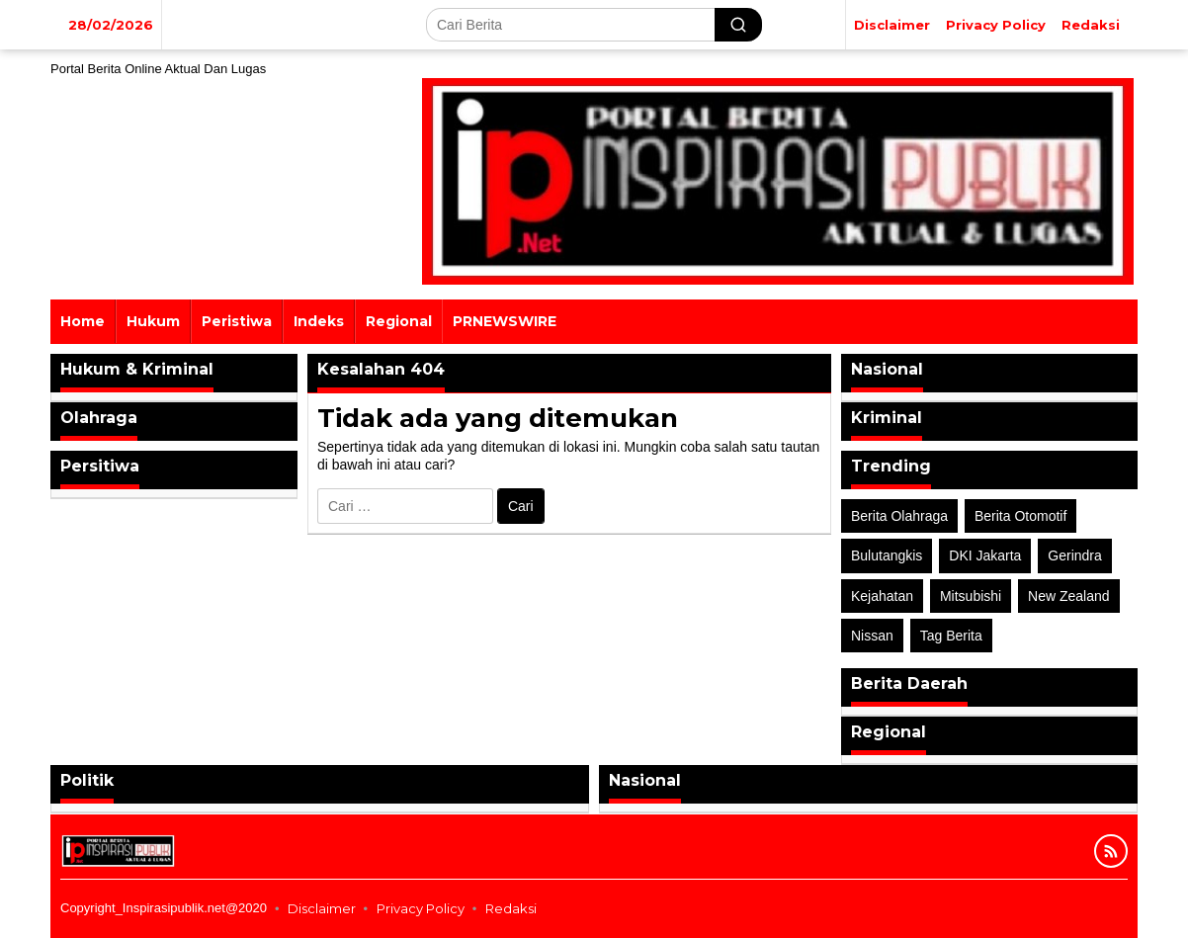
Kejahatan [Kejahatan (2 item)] (882, 596)
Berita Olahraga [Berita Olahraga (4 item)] (899, 516)
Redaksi (511, 908)
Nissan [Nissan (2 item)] (872, 635)
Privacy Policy (421, 908)
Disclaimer (322, 908)
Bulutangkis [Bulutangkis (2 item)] (886, 555)
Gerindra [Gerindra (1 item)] (1074, 555)
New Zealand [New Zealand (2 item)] (1069, 596)
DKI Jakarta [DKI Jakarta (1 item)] (985, 555)
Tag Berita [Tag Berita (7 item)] (951, 635)
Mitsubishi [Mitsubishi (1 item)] (970, 596)
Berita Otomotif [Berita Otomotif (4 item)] (1020, 516)
